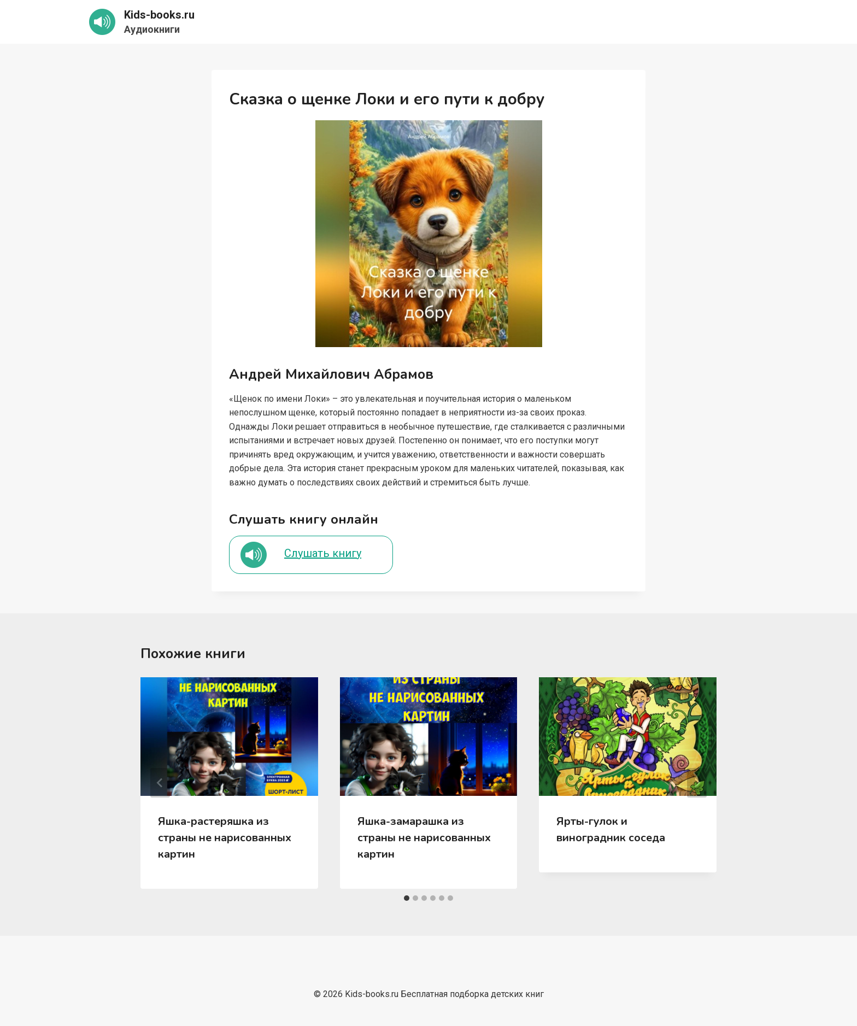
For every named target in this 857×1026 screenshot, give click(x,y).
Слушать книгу (322, 553)
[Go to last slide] (160, 783)
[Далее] (697, 783)
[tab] (406, 898)
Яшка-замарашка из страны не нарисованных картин (424, 837)
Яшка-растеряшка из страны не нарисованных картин (224, 837)
